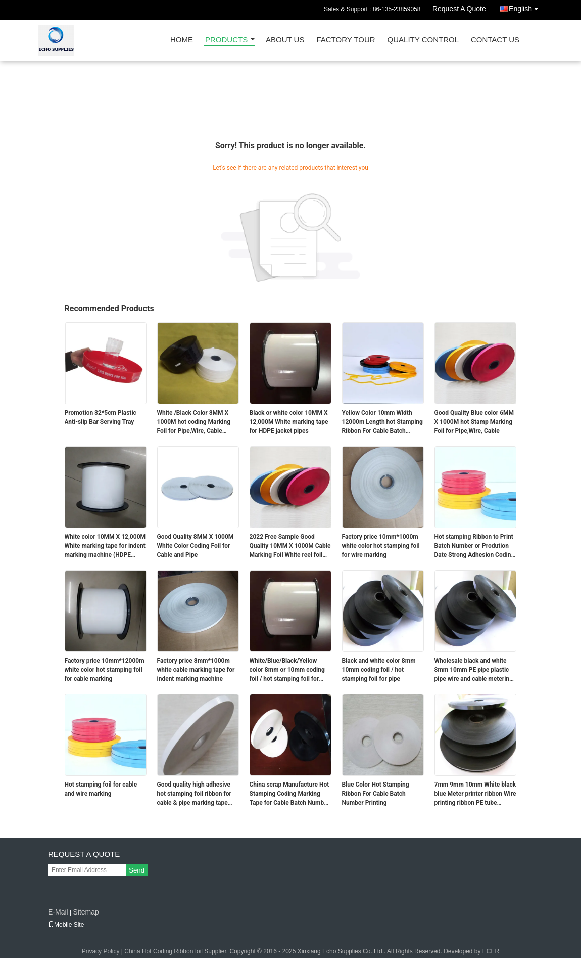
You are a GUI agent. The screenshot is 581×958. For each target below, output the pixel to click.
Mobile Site (66, 924)
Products (226, 40)
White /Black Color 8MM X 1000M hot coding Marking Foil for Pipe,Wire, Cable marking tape (194, 422)
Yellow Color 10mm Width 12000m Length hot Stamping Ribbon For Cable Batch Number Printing (382, 422)
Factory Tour (345, 40)
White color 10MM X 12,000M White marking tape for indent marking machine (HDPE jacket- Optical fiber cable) (105, 546)
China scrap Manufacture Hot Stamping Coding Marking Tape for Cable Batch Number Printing (290, 794)
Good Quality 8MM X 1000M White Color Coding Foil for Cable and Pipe (195, 545)
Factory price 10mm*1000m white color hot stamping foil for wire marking (381, 545)
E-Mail (58, 912)
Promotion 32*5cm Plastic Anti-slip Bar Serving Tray (100, 417)
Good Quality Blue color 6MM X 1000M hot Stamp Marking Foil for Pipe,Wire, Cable (474, 421)
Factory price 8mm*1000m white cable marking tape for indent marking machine (196, 669)
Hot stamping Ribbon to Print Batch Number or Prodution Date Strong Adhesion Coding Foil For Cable (474, 546)
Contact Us (495, 40)
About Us (285, 40)
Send (136, 870)
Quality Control (423, 40)
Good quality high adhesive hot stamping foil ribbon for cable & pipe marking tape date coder (194, 794)
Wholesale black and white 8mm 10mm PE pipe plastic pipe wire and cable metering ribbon (473, 670)
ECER (490, 951)
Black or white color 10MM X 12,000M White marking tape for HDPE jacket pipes (289, 421)
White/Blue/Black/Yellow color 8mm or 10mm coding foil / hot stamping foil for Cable (287, 670)
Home (181, 40)
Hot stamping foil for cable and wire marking (101, 789)
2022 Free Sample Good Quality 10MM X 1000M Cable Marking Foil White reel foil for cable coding (290, 546)
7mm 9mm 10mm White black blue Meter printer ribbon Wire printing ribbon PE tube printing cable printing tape (475, 794)
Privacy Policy (101, 951)
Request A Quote (459, 9)
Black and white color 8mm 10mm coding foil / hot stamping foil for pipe (379, 669)
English (526, 7)
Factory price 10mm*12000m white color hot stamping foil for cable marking (104, 669)
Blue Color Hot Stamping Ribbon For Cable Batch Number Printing (375, 793)
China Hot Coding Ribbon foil (163, 951)
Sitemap (86, 912)
